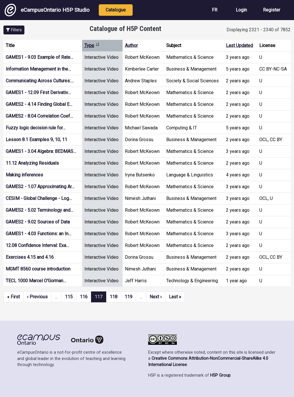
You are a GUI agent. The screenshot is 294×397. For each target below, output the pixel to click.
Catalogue (116, 10)
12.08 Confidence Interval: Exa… (37, 245)
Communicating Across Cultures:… (40, 80)
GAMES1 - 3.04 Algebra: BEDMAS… (41, 151)
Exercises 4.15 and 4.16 (30, 257)
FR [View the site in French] (214, 10)
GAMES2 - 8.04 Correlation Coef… (39, 116)
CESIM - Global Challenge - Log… (39, 198)
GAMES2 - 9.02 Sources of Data (38, 222)
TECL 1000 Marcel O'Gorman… (36, 280)
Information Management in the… (38, 69)
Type (92, 45)
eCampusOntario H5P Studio (47, 10)
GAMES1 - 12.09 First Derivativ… (38, 92)
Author (131, 45)
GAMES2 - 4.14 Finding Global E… (39, 104)
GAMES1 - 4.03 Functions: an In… (38, 233)
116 (84, 296)
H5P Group (220, 375)
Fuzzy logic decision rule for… (35, 128)
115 (69, 296)
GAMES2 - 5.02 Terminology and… (39, 210)
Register (271, 10)
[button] (13, 30)
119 (128, 296)
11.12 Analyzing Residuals (32, 163)
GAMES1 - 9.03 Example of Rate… (39, 57)
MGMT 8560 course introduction (38, 269)
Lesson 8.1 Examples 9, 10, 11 (36, 139)
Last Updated (239, 45)
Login (241, 10)
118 (113, 296)
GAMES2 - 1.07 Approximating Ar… (40, 186)
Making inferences (24, 175)
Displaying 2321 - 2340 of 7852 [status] (259, 29)
